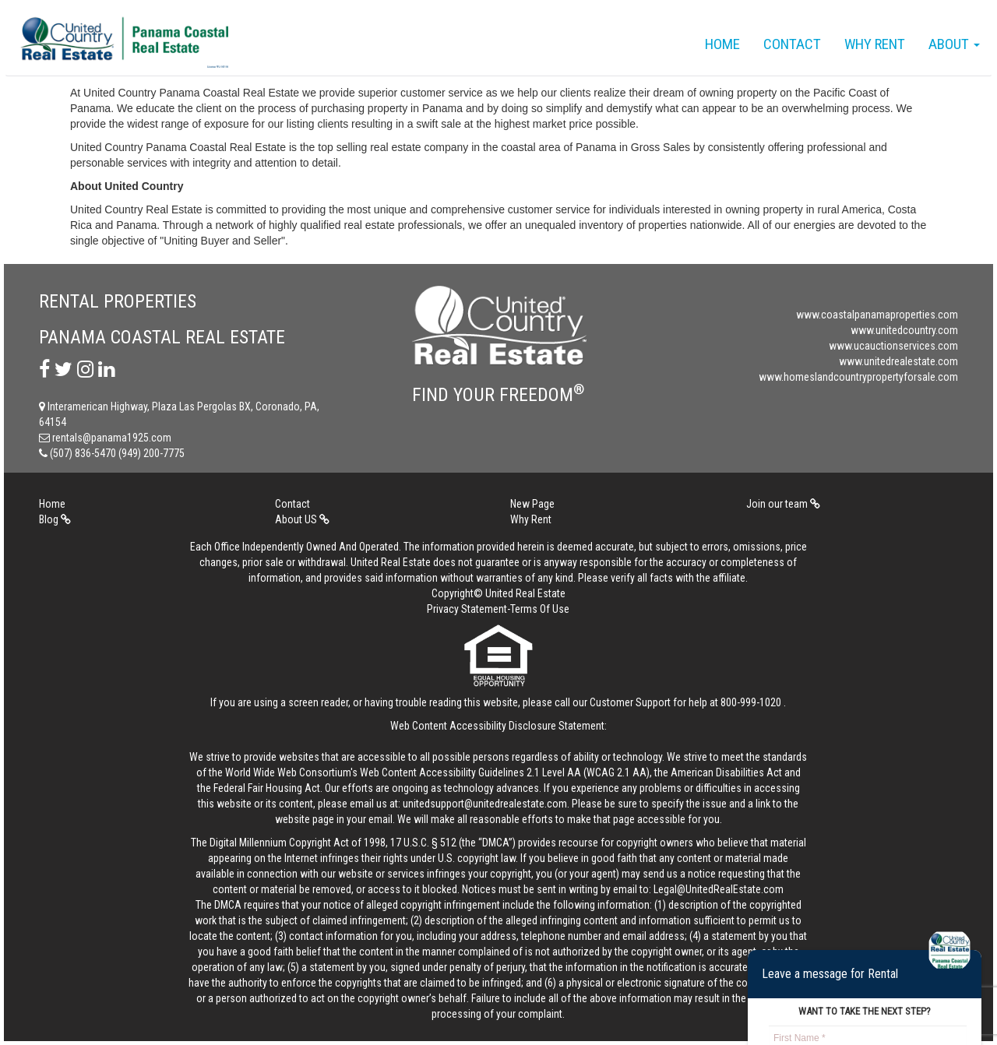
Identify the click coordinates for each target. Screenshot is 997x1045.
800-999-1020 (750, 702)
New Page (532, 504)
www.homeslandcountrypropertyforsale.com (858, 377)
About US (302, 519)
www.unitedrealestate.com (898, 361)
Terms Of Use (539, 609)
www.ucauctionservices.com (893, 346)
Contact (792, 44)
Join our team (783, 504)
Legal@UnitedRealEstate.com (719, 889)
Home (722, 44)
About (954, 44)
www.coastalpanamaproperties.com (877, 314)
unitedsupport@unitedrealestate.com (485, 803)
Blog (55, 519)
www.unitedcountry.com (904, 330)
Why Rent (874, 44)
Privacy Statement (467, 609)
